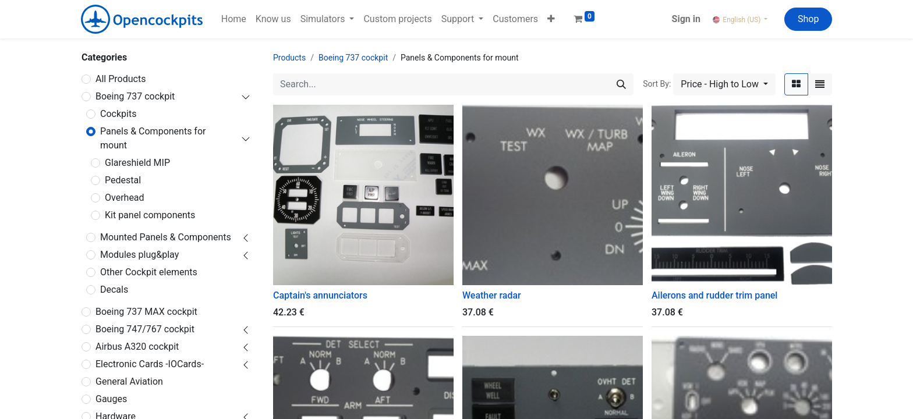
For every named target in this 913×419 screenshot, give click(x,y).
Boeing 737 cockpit (135, 96)
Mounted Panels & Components (165, 237)
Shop (808, 18)
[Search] (621, 84)
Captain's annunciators (320, 295)
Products (289, 57)
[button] (551, 19)
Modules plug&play (139, 254)
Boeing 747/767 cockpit (144, 329)
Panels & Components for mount (153, 138)
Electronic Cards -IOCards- (149, 364)
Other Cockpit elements (148, 272)
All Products (120, 78)
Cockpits (118, 113)
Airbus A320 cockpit (137, 346)
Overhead (124, 197)
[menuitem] (234, 19)
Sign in (686, 18)
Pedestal (123, 180)
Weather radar (491, 295)
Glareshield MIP (137, 162)
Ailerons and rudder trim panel (714, 295)
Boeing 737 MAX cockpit (146, 311)
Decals (114, 289)
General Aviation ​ (129, 381)
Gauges (111, 398)
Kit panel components (150, 215)
